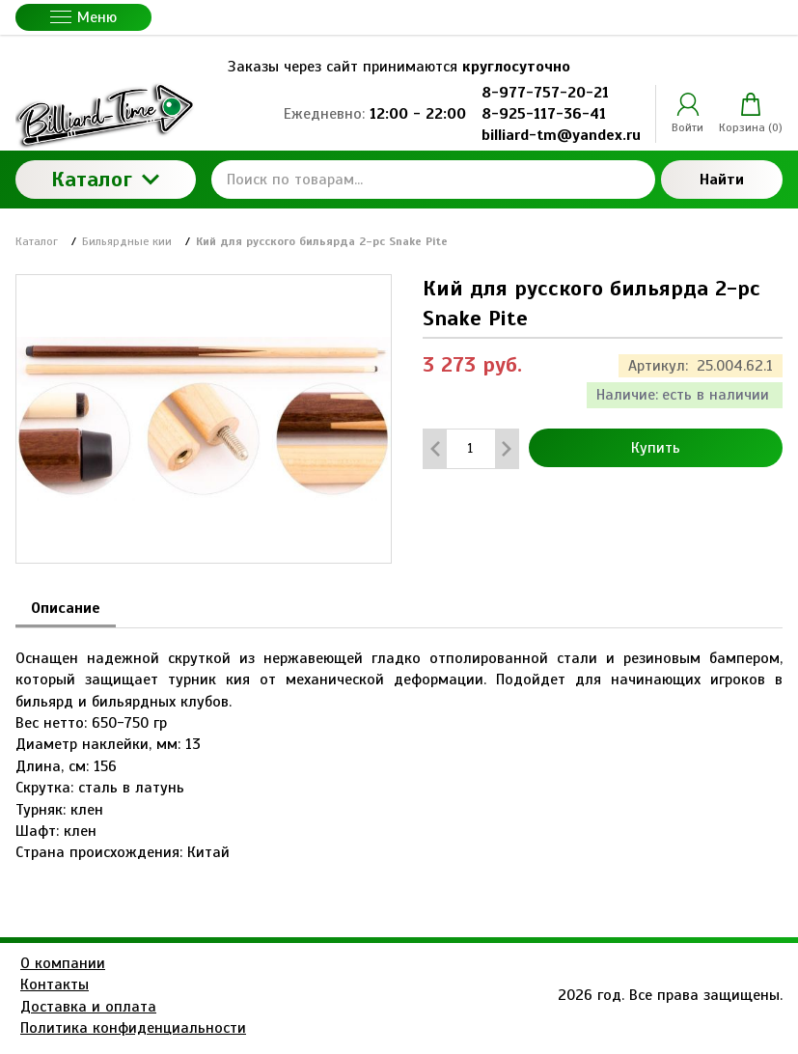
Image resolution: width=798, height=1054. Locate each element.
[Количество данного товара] (471, 448)
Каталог (105, 179)
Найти (722, 179)
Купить (655, 448)
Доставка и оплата (88, 1006)
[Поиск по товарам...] (433, 179)
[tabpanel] (399, 746)
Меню (83, 17)
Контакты (54, 984)
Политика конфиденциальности (133, 1028)
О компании (62, 963)
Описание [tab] (65, 608)
